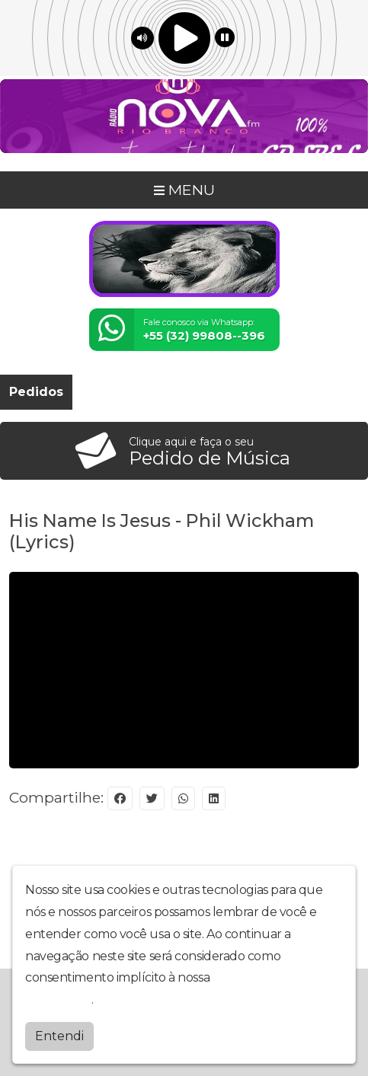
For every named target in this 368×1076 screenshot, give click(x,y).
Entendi (59, 1036)
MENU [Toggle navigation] (184, 189)
